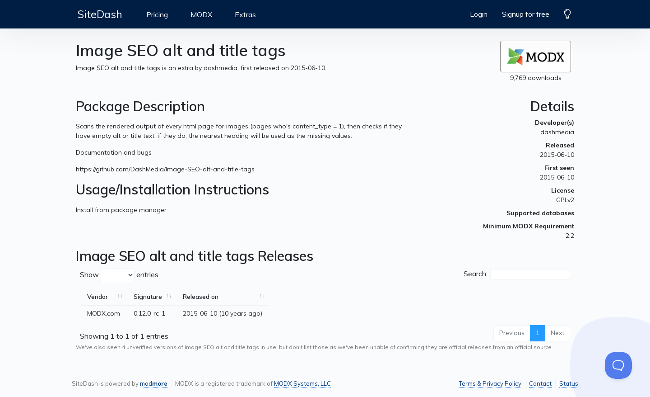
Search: (517, 274)
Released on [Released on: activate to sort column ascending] (200, 297)
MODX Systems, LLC (302, 383)
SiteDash (100, 14)
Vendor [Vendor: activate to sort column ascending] (97, 297)
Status (568, 383)
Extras (245, 14)
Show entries (119, 275)
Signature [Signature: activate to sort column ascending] (148, 297)
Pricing (157, 14)
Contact (540, 383)
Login (479, 14)
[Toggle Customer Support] (618, 365)
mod (153, 383)
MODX (201, 14)
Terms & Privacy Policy (490, 383)
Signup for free (525, 14)
